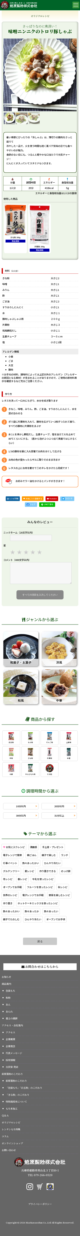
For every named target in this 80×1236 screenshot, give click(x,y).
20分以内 (59, 806)
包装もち (10, 990)
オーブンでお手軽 (12, 887)
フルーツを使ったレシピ (40, 887)
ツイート (67, 498)
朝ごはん (31, 855)
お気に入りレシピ (14, 847)
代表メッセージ (14, 1053)
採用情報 (10, 1060)
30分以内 (21, 815)
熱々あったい (51, 911)
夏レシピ (29, 871)
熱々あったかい (30, 863)
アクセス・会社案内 (12, 1025)
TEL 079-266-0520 (40, 1175)
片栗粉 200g (39, 228)
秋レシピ (62, 887)
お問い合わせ (9, 1150)
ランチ (64, 855)
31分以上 (59, 815)
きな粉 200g (15, 223)
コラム (5, 1136)
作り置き (7, 903)
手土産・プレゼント (52, 847)
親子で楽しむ (49, 855)
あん (8, 1004)
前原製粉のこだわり (12, 1074)
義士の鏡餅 (11, 1018)
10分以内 (21, 806)
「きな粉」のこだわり (17, 1094)
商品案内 (6, 983)
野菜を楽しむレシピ (59, 895)
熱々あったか (32, 911)
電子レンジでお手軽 (33, 895)
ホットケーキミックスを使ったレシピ (38, 903)
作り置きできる (47, 871)
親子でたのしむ (11, 919)
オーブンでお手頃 (55, 919)
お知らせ (6, 976)
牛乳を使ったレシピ (42, 879)
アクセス (10, 1032)
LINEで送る (47, 504)
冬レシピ (7, 879)
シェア (31, 504)
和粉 (8, 997)
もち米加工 (11, 1108)
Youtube (52, 498)
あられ (9, 1011)
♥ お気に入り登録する (32, 498)
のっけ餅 (65, 871)
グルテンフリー (11, 871)
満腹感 (33, 847)
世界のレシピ (10, 895)
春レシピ (22, 879)
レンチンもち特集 (11, 1129)
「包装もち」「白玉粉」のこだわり (24, 1087)
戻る (40, 941)
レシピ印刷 (12, 498)
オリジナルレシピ (11, 1122)
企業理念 (10, 1046)
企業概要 (10, 1039)
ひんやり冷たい (52, 863)
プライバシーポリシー (40, 1204)
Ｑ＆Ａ (5, 1115)
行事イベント (10, 863)
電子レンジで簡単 (12, 855)
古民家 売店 (12, 1067)
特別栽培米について (16, 1101)
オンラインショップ (12, 1143)
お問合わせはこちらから (40, 966)
